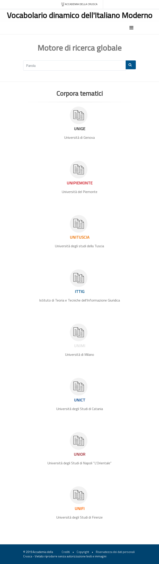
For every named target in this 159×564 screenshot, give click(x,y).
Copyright (83, 552)
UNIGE (79, 129)
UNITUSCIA (79, 237)
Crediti (66, 552)
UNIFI (80, 509)
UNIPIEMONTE (80, 183)
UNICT (79, 400)
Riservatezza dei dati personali (115, 552)
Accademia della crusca (79, 4)
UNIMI (79, 346)
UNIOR (79, 454)
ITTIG (79, 291)
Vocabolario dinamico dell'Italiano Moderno (79, 15)
